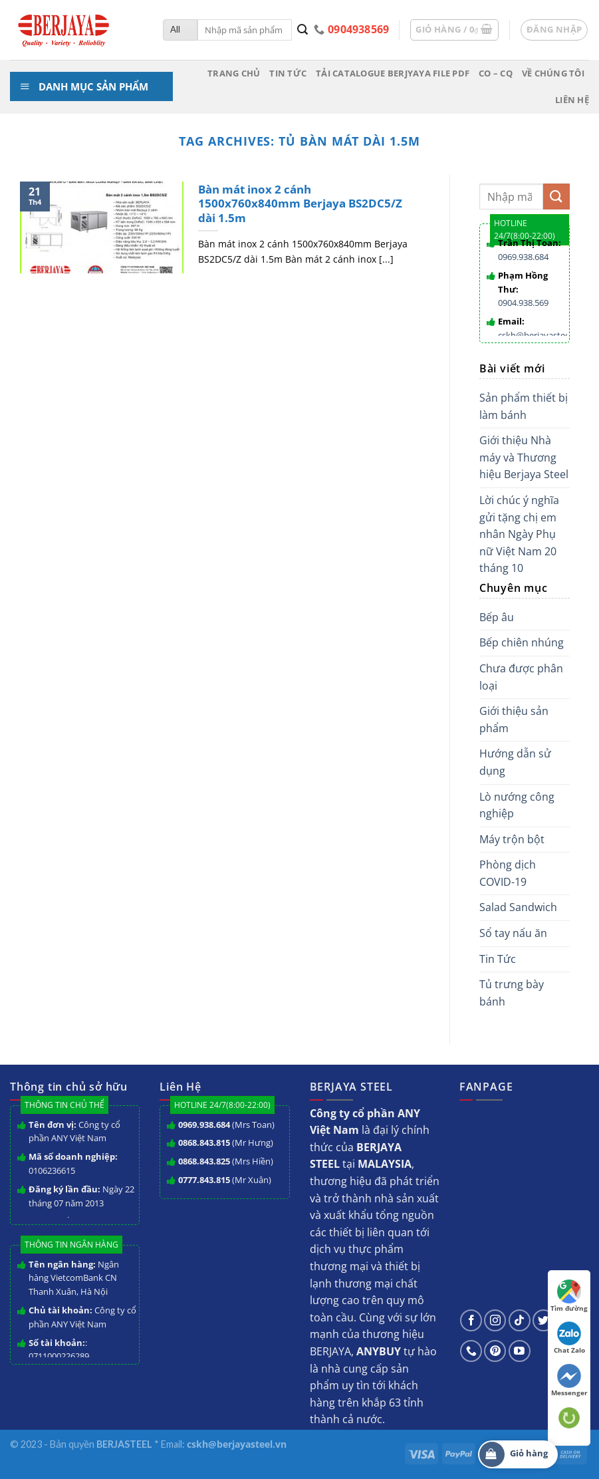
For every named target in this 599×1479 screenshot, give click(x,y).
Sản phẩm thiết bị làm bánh (523, 406)
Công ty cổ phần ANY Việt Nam (74, 1131)
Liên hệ (572, 100)
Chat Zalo (569, 1338)
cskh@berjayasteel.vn (541, 335)
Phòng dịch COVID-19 (507, 873)
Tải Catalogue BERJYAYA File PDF (392, 73)
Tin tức (287, 73)
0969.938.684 (523, 257)
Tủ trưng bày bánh (511, 993)
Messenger (569, 1380)
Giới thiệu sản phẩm (513, 720)
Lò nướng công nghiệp (516, 805)
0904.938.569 (523, 303)
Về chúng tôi (553, 73)
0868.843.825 (204, 1161)
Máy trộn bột (511, 839)
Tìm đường (569, 1296)
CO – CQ (496, 73)
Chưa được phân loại (521, 677)
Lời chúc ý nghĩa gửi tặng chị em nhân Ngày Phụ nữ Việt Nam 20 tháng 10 (519, 534)
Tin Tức (497, 959)
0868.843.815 (204, 1142)
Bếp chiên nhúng (521, 642)
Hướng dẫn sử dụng (515, 762)
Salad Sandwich (518, 907)
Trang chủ (233, 73)
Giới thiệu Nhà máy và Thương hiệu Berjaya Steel (523, 457)
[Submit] (303, 30)
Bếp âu (496, 617)
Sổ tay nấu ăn (513, 933)
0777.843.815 (204, 1180)
